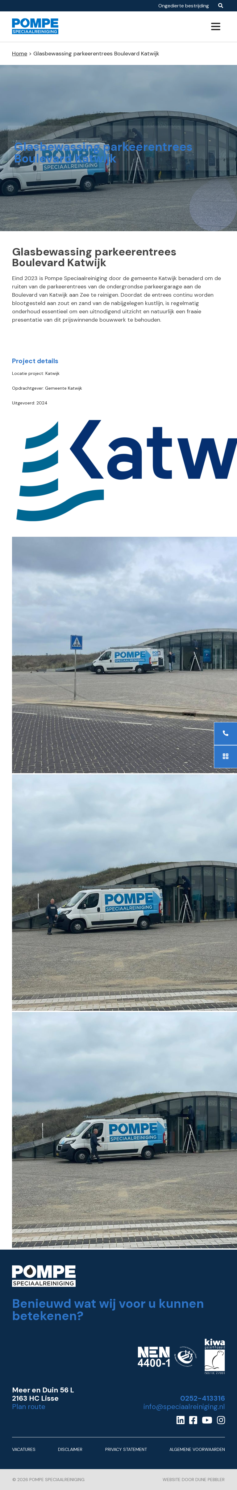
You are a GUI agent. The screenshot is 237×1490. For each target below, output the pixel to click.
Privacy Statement (126, 1449)
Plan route (28, 1407)
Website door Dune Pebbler (194, 1479)
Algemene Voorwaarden (197, 1449)
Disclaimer (70, 1449)
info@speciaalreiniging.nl (184, 1407)
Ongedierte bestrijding (183, 5)
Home (19, 53)
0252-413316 (202, 1398)
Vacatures (23, 1449)
